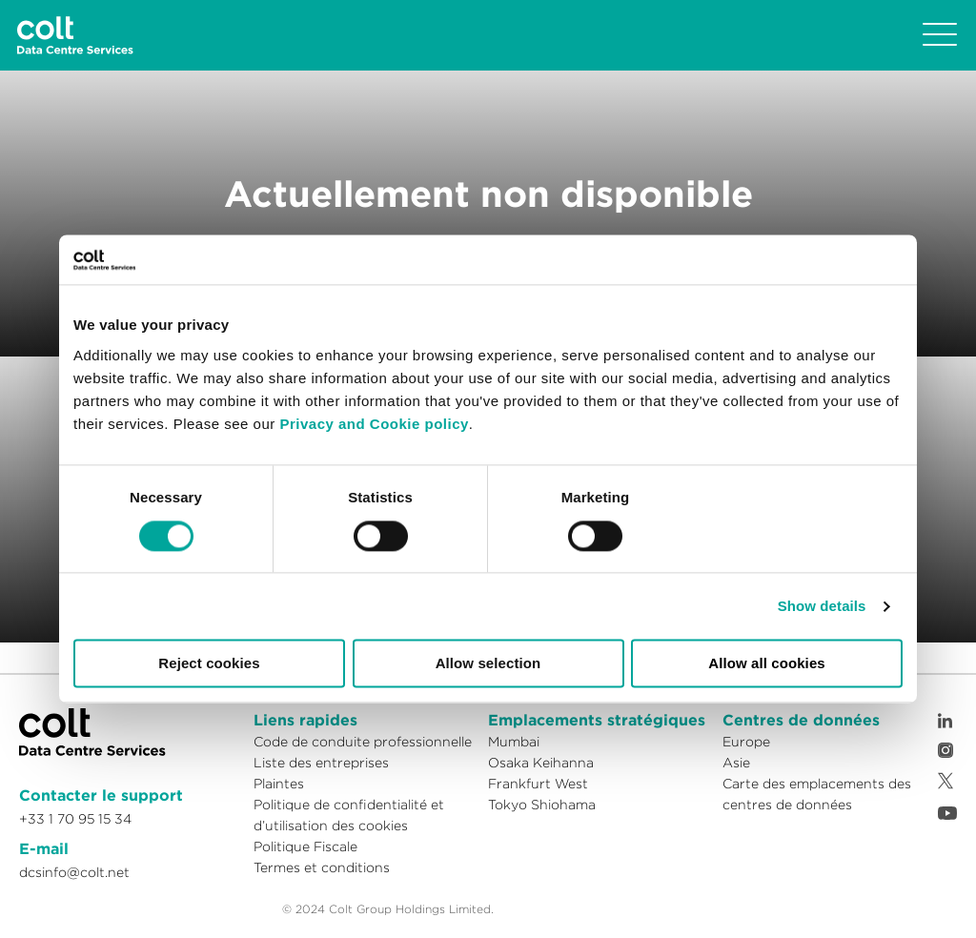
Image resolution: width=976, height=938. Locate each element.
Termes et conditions (322, 867)
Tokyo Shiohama (542, 804)
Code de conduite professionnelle (363, 741)
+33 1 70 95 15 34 (75, 818)
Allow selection (488, 664)
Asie (736, 762)
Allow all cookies (766, 664)
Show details (822, 606)
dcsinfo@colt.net (74, 872)
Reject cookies (208, 664)
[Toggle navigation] (940, 35)
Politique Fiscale (305, 846)
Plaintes (279, 783)
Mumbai (513, 741)
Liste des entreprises (321, 762)
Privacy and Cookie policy (373, 424)
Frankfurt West (538, 783)
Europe (746, 741)
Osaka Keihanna (541, 762)
